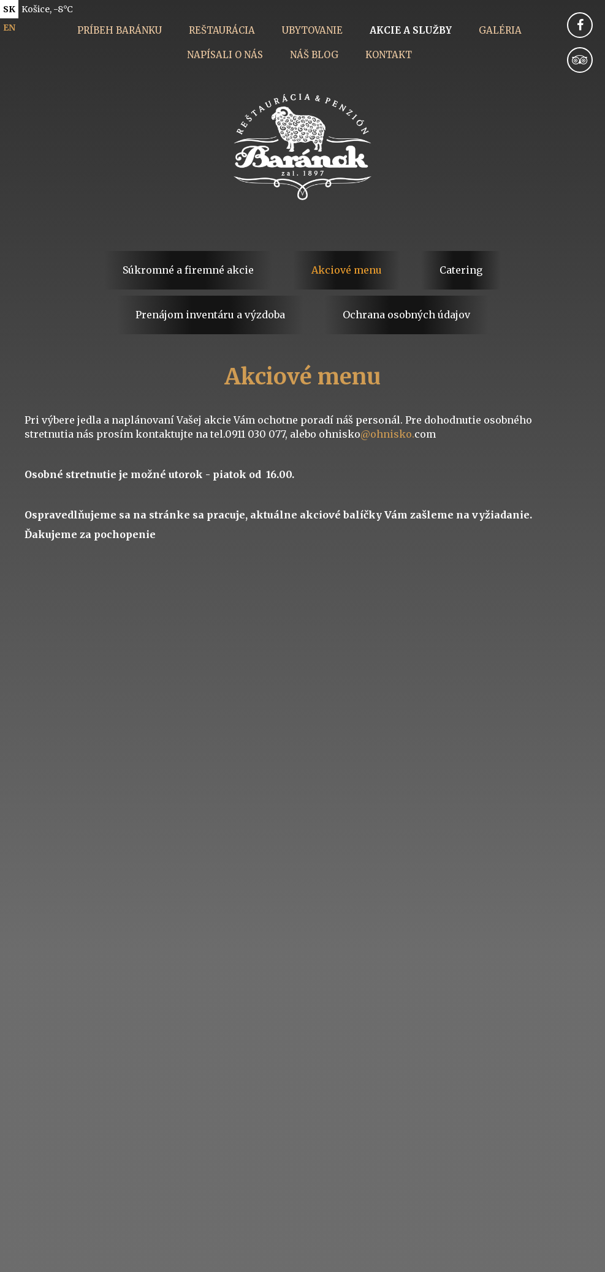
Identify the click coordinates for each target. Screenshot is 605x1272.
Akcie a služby (411, 30)
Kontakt (388, 55)
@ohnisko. (387, 434)
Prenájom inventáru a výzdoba (210, 315)
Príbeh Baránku (119, 30)
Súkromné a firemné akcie (188, 270)
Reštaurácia (222, 30)
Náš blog (314, 55)
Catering (460, 270)
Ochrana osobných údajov (406, 315)
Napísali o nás (225, 55)
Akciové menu (346, 270)
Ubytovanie (312, 30)
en (9, 27)
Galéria (500, 30)
